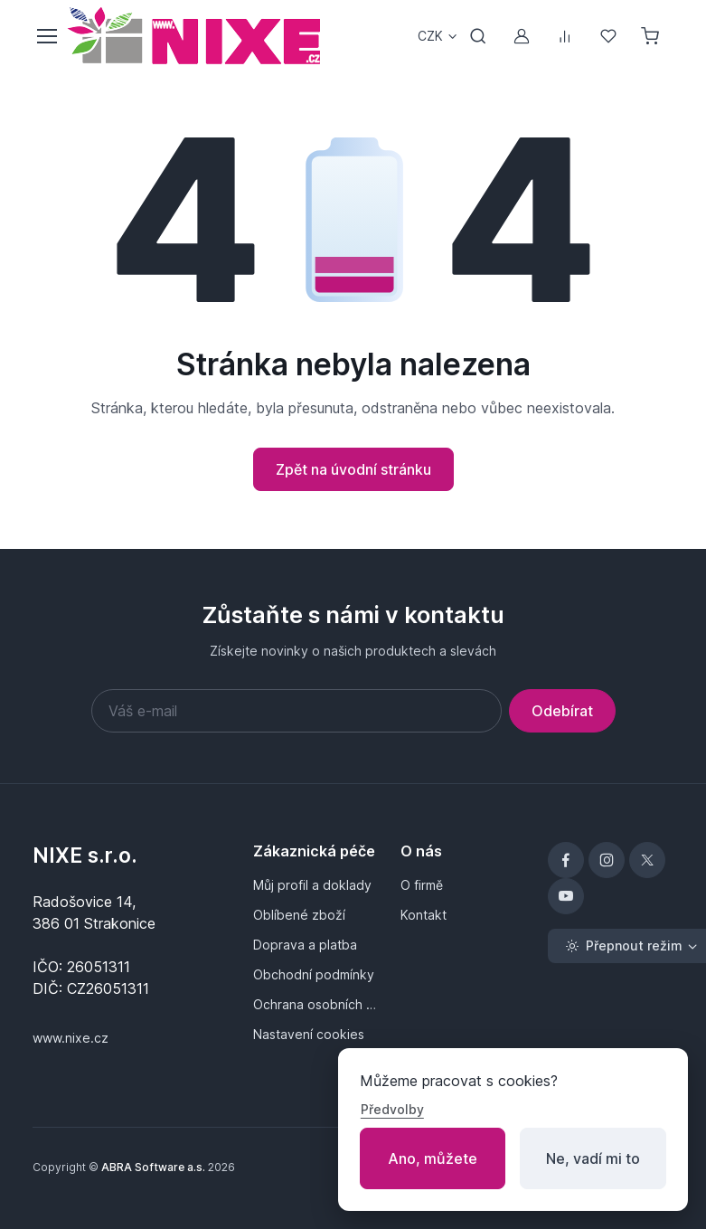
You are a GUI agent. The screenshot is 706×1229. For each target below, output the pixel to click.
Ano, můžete (432, 1158)
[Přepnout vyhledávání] (478, 36)
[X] (647, 860)
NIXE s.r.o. (85, 855)
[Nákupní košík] (651, 36)
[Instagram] (606, 860)
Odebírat (562, 711)
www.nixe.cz (70, 1037)
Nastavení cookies (308, 1034)
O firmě (421, 885)
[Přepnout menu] (46, 36)
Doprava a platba (305, 944)
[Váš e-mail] (296, 711)
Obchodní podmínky (313, 974)
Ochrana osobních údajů (316, 1004)
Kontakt (423, 914)
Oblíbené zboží (299, 914)
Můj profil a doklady (312, 885)
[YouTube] (566, 896)
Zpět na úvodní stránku (353, 469)
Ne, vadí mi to (593, 1158)
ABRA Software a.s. (153, 1167)
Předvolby (392, 1109)
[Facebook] (566, 860)
